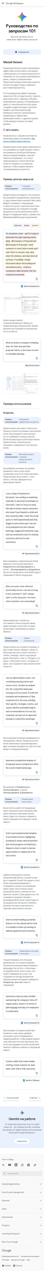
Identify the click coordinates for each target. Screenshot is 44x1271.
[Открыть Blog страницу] (11, 1159)
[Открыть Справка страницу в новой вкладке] (6, 1265)
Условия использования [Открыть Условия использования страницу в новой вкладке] (30, 1256)
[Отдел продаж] (11, 1098)
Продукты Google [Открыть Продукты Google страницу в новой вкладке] (18, 1260)
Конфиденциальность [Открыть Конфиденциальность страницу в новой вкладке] (10, 1256)
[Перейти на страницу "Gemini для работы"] (22, 1141)
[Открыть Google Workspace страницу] (15, 3)
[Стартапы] (35, 1098)
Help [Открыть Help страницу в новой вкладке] (28, 1260)
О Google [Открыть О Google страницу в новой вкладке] (5, 1260)
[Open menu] (3, 3)
